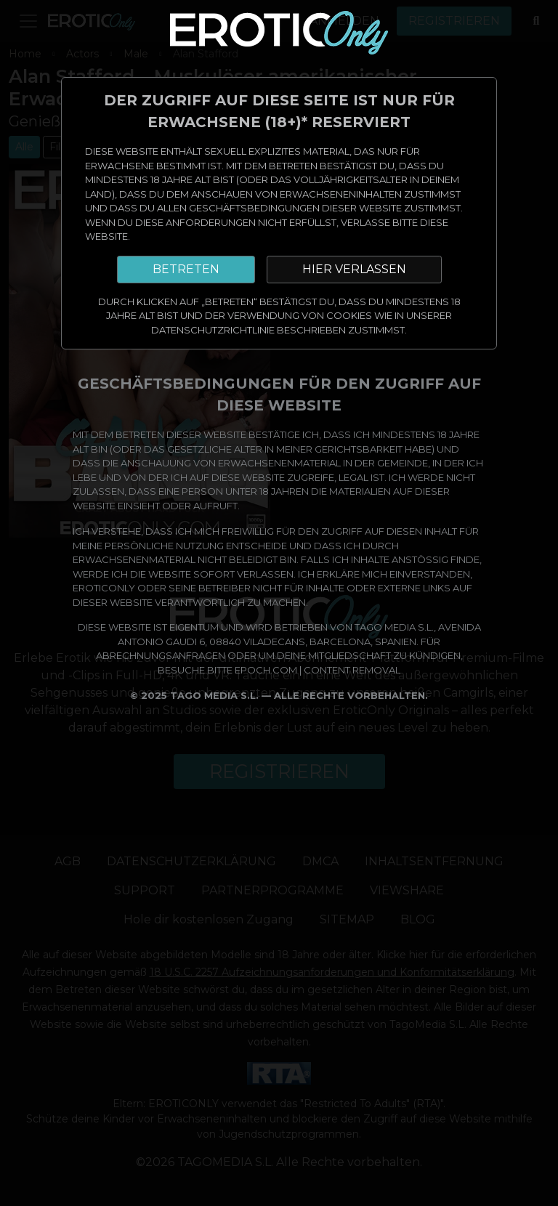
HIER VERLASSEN (354, 269)
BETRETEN (186, 269)
